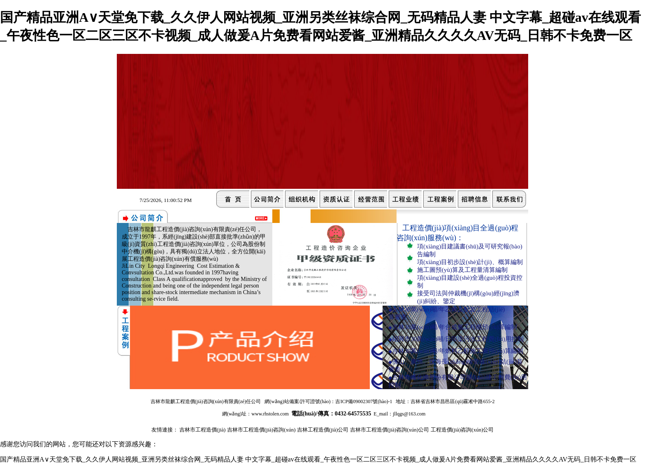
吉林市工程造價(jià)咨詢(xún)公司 (389, 430)
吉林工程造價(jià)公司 (323, 430)
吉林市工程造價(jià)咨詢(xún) (261, 430)
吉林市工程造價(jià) (202, 430)
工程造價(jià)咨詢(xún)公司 (462, 430)
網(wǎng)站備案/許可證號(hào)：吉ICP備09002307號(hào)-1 (328, 401)
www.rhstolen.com (270, 414)
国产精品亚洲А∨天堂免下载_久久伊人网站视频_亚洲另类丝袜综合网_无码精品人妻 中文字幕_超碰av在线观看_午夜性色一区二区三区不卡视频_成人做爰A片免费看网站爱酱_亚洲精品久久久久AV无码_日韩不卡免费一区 (318, 459)
